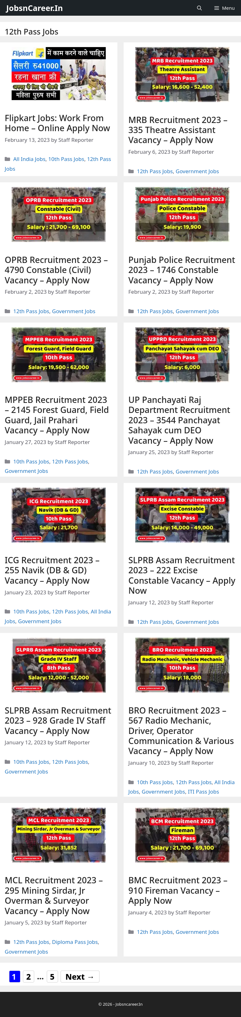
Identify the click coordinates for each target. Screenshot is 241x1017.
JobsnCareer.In (34, 8)
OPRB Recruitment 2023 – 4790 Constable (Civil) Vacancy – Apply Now (56, 270)
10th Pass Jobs (66, 159)
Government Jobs (197, 171)
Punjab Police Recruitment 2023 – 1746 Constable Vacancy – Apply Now (181, 270)
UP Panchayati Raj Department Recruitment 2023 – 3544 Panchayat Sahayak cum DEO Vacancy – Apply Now (179, 420)
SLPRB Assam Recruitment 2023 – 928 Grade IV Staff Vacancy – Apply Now (58, 720)
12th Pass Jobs (155, 171)
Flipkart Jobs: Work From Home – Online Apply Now (57, 123)
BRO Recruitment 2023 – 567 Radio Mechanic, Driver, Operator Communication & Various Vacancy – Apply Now (181, 730)
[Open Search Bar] (199, 8)
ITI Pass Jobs (203, 791)
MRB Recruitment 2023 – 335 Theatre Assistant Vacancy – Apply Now (178, 130)
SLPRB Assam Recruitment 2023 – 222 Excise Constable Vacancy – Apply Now (181, 575)
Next (80, 976)
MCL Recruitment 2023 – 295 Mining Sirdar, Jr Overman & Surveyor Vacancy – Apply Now (54, 895)
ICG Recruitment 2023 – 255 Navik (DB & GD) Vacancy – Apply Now (52, 570)
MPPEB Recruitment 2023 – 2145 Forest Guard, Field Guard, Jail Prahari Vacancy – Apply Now (57, 415)
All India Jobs (29, 159)
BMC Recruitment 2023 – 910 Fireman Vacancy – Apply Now (178, 890)
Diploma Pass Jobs (75, 941)
